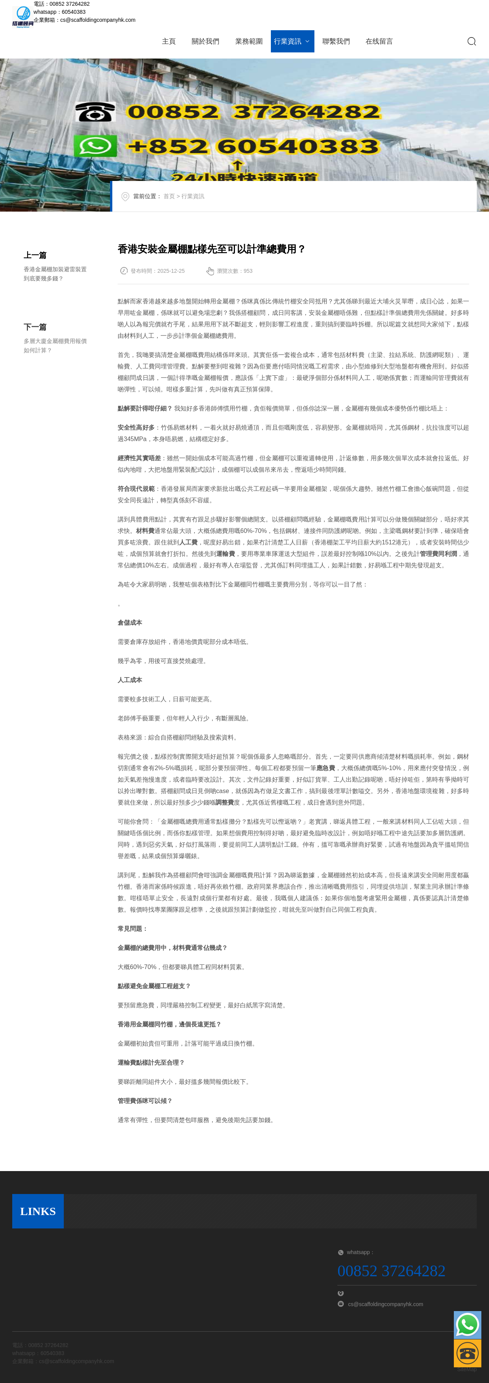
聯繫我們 (336, 41)
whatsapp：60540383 (60, 12)
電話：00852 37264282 (62, 4)
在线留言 (379, 41)
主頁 (169, 41)
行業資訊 (292, 41)
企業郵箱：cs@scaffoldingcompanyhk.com (85, 20)
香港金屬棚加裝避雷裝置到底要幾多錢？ (55, 275)
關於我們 (205, 41)
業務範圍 (249, 41)
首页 (182, 201)
